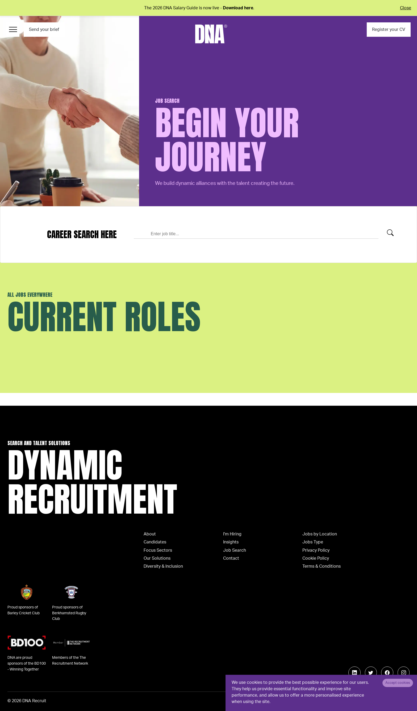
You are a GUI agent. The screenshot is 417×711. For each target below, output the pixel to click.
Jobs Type (312, 542)
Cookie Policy (315, 558)
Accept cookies (397, 682)
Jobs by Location (319, 534)
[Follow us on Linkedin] (354, 673)
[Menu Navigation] (12, 29)
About (150, 534)
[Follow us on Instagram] (404, 673)
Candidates (155, 542)
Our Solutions (157, 558)
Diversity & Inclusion (163, 566)
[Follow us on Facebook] (387, 673)
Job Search (234, 550)
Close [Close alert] (405, 8)
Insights (231, 542)
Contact (231, 558)
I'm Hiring (232, 534)
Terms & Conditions (321, 566)
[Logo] (211, 34)
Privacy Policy (316, 550)
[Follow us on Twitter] (371, 673)
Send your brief (44, 29)
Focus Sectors (158, 550)
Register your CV (388, 29)
